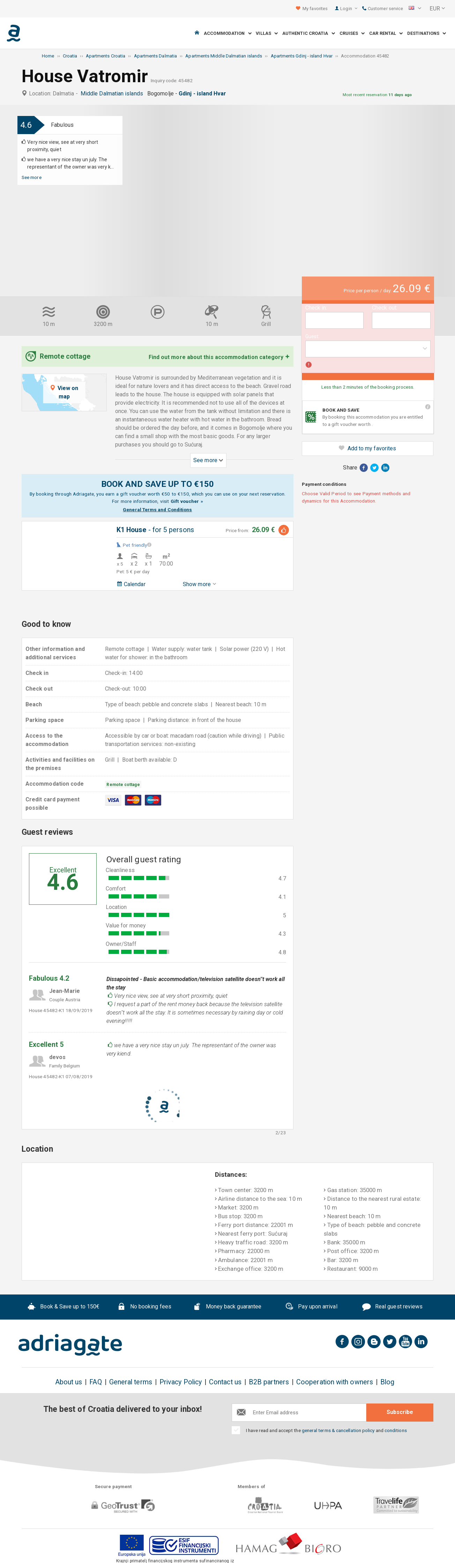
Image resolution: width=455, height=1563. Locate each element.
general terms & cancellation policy (338, 1430)
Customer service (382, 8)
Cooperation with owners (334, 1382)
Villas (267, 33)
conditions (396, 1430)
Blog (387, 1382)
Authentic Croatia (308, 33)
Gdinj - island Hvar (204, 93)
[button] (415, 9)
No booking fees (144, 1307)
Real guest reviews (392, 1307)
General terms (130, 1382)
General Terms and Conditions (157, 509)
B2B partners (269, 1382)
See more (32, 177)
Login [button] (348, 8)
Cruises (352, 33)
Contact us (225, 1382)
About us (68, 1382)
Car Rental (386, 33)
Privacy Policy (180, 1382)
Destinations (426, 33)
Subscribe (400, 1412)
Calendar (131, 584)
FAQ (95, 1382)
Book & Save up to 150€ (64, 1307)
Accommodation (227, 33)
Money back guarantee (227, 1307)
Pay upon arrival (311, 1307)
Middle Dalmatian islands (113, 93)
